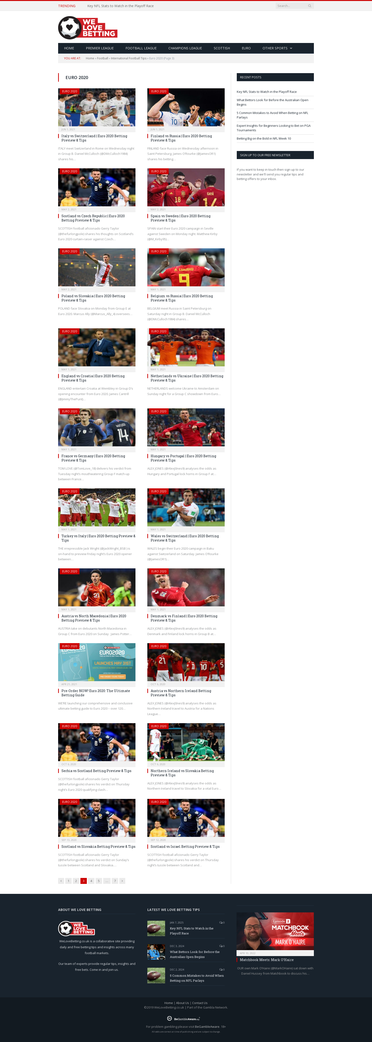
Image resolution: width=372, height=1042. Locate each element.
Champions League (185, 48)
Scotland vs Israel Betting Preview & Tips (185, 846)
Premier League (100, 48)
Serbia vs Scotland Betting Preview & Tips (96, 771)
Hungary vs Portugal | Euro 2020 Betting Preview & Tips (183, 458)
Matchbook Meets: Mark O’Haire (267, 959)
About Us (182, 1003)
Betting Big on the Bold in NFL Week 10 (264, 138)
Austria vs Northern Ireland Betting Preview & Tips (181, 692)
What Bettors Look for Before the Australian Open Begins (195, 954)
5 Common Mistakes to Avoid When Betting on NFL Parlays (197, 978)
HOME (69, 48)
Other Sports (275, 48)
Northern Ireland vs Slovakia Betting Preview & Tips (182, 773)
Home (90, 58)
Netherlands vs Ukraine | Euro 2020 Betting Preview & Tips (187, 378)
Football (102, 58)
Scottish (222, 48)
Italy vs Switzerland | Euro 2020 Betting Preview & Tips (94, 138)
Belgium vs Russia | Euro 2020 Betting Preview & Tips (182, 298)
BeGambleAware (207, 1026)
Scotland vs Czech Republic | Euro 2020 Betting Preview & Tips (93, 218)
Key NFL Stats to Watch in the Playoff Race (120, 6)
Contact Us (200, 1003)
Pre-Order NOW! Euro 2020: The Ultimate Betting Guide (95, 692)
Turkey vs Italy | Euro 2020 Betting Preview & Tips (98, 538)
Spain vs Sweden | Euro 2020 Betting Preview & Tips (180, 218)
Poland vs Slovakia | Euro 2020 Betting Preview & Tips (93, 298)
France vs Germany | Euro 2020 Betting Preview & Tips (93, 458)
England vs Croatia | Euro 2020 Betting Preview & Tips (93, 378)
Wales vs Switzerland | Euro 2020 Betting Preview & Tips (185, 538)
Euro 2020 (69, 91)
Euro (246, 48)
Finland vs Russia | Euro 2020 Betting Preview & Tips (181, 138)
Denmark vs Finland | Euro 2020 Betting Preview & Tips (184, 618)
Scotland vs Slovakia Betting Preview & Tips (98, 846)
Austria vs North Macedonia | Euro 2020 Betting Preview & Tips (93, 618)
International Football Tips (128, 58)
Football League (141, 48)
